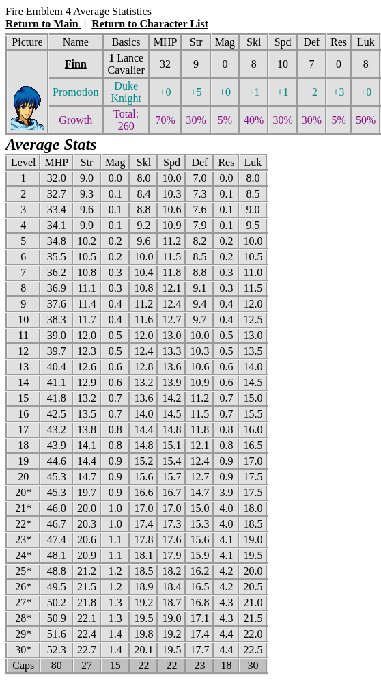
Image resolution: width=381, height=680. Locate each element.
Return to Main (43, 23)
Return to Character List (149, 23)
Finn (76, 64)
